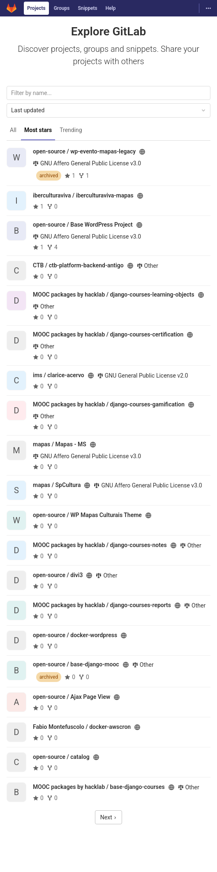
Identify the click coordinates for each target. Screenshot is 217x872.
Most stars (38, 130)
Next (108, 817)
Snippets (87, 8)
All (13, 130)
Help (111, 8)
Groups (62, 8)
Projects (36, 8)
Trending (71, 130)
